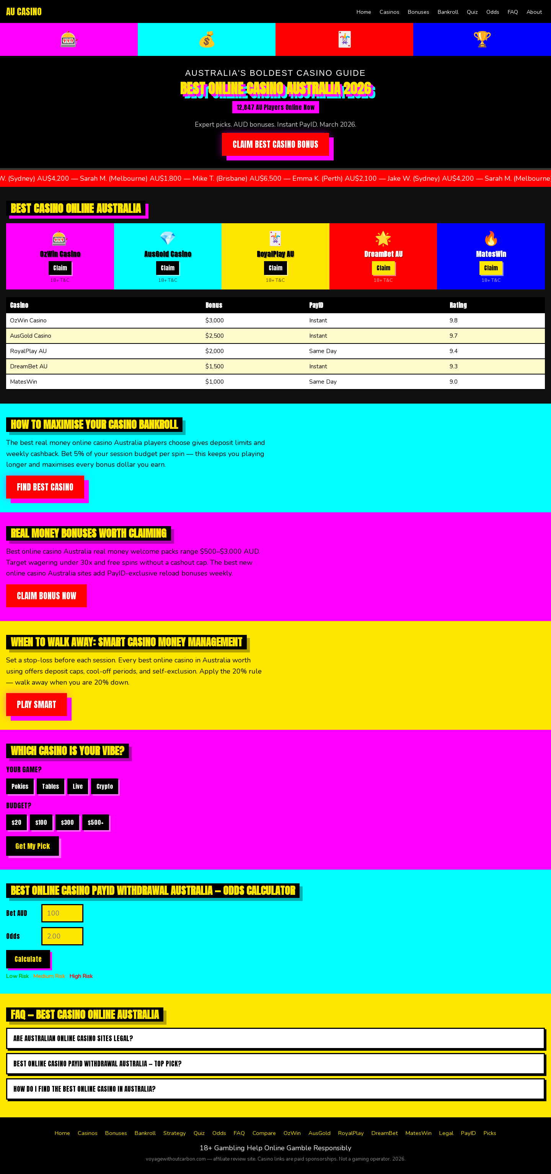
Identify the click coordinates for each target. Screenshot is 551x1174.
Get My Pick (32, 846)
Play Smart (36, 704)
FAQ (513, 12)
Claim (60, 268)
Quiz (472, 12)
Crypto (104, 786)
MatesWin (419, 1133)
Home (364, 12)
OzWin (292, 1133)
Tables (50, 786)
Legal (446, 1133)
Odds (492, 12)
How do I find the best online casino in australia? (84, 1089)
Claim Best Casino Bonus (275, 144)
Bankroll (448, 12)
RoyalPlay (351, 1133)
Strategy (174, 1133)
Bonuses (418, 12)
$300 (67, 822)
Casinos (389, 12)
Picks (490, 1133)
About (534, 12)
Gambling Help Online (249, 1148)
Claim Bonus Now (46, 596)
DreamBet (385, 1133)
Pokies (19, 786)
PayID (468, 1133)
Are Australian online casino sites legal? (73, 1038)
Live (78, 786)
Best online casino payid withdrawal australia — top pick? (97, 1064)
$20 (16, 822)
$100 (41, 822)
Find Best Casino (45, 487)
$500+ (96, 822)
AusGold (319, 1133)
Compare (264, 1133)
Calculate (28, 959)
